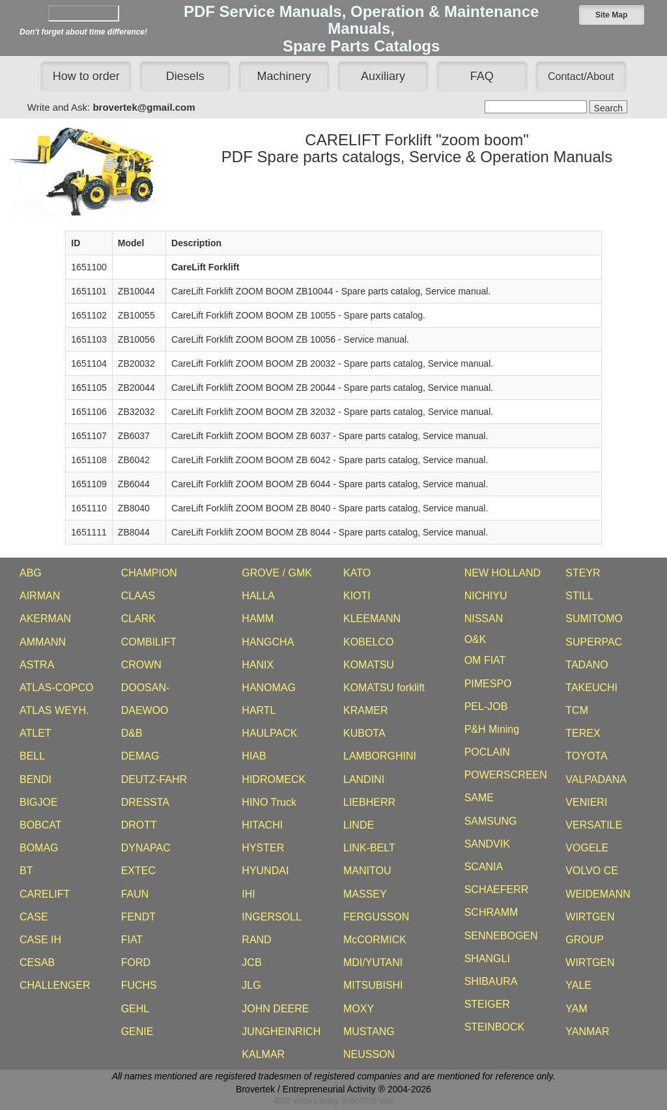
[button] (611, 15)
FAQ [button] (482, 76)
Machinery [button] (284, 76)
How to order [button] (86, 76)
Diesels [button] (185, 76)
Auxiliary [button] (383, 76)
